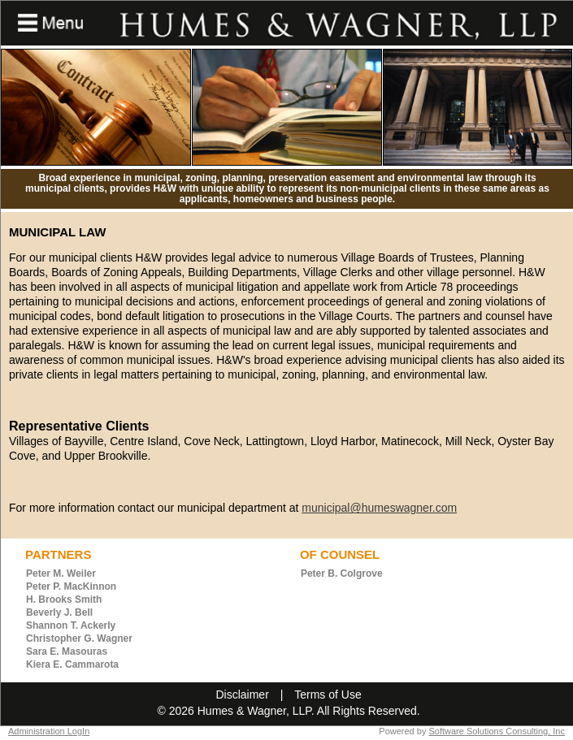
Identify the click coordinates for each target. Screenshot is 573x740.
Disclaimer (241, 694)
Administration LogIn (48, 731)
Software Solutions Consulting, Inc (496, 731)
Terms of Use (327, 694)
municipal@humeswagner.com (379, 507)
